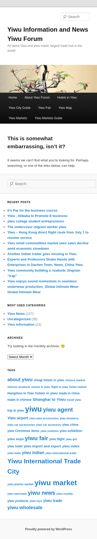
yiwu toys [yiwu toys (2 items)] (35, 500)
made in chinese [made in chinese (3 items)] (20, 400)
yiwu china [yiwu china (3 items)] (70, 425)
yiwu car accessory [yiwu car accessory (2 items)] (48, 424)
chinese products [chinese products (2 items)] (19, 386)
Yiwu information (21, 324)
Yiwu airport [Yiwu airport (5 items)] (18, 418)
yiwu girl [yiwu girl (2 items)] (71, 439)
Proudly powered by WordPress (48, 529)
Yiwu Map (65, 108)
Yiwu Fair (44, 108)
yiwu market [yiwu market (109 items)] (55, 483)
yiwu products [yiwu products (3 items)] (18, 501)
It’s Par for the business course (32, 210)
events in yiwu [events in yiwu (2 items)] (40, 386)
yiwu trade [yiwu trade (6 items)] (52, 501)
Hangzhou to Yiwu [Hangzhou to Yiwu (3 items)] (21, 393)
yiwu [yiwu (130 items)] (33, 409)
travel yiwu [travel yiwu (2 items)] (74, 399)
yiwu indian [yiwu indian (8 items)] (33, 452)
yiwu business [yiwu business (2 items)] (69, 418)
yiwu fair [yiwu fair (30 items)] (36, 438)
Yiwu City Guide (20, 108)
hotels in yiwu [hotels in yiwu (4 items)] (46, 393)
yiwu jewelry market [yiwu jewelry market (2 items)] (21, 484)
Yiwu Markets (18, 118)
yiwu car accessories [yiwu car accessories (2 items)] (21, 424)
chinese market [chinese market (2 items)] (75, 380)
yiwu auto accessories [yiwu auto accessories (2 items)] (44, 418)
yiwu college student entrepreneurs (36, 221)
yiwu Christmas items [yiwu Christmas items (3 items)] (24, 431)
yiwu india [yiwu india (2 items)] (14, 453)
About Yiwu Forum (37, 97)
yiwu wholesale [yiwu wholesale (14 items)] (25, 507)
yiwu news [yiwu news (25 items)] (41, 493)
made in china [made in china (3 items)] (69, 393)
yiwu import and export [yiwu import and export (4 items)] (42, 446)
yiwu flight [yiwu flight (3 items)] (56, 439)
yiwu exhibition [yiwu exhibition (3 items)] (71, 431)
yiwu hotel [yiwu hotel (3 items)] (15, 446)
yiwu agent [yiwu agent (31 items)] (58, 409)
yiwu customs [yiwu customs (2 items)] (49, 430)
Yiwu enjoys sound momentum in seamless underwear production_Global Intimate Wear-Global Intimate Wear (43, 286)
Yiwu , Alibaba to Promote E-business (38, 216)
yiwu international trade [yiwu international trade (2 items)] (60, 453)
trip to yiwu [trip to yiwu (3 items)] (16, 410)
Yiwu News (16, 314)
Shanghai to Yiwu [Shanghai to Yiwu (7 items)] (49, 399)
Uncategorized (19, 319)
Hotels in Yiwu (67, 97)
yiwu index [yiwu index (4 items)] (70, 446)
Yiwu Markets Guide (48, 118)
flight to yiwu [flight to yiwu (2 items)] (59, 386)
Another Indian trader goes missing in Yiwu (42, 254)
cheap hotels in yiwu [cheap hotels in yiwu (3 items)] (49, 380)
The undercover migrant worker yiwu (37, 227)
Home (13, 97)
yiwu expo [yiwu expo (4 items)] (16, 439)
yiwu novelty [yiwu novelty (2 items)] (64, 493)
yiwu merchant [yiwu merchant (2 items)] (17, 493)
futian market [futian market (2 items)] (78, 386)
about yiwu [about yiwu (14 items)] (20, 379)
